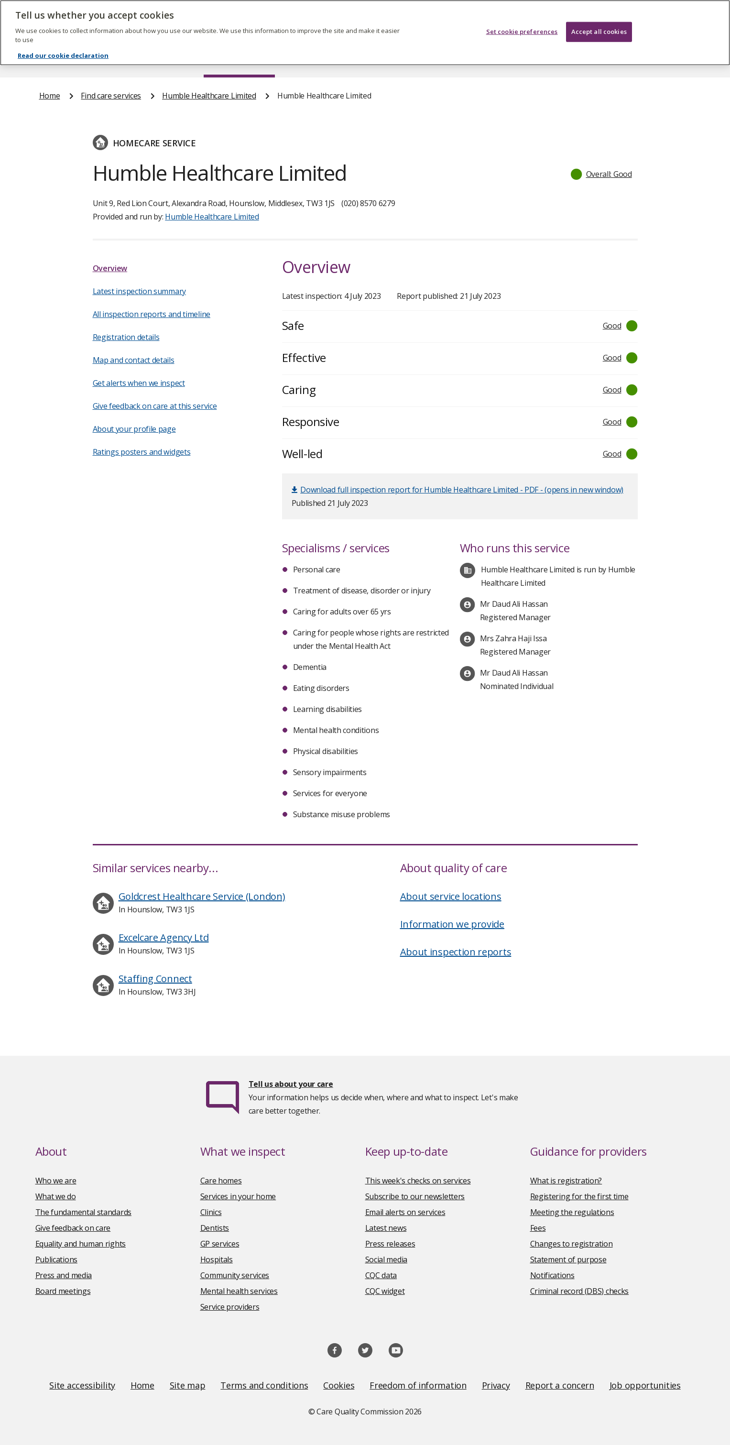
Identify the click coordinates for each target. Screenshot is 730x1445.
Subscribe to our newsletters (415, 1196)
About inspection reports (456, 951)
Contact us (671, 59)
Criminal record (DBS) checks (579, 1291)
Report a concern (559, 1385)
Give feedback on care (73, 1228)
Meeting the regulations (572, 1212)
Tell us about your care (291, 1084)
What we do (55, 1196)
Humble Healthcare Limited (209, 95)
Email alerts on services (405, 1212)
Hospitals (216, 1259)
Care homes (221, 1180)
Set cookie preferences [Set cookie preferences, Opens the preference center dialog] (522, 19)
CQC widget (385, 1291)
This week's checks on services (418, 1180)
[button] (602, 174)
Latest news (386, 1228)
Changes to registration (571, 1243)
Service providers (230, 1307)
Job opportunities (645, 1385)
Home (50, 59)
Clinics (211, 1212)
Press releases (390, 1243)
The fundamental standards (83, 1212)
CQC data (381, 1275)
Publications (427, 59)
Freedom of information (418, 1385)
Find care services (239, 59)
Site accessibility (82, 1385)
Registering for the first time (579, 1196)
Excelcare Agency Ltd (164, 937)
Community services (235, 1275)
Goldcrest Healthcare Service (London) (202, 896)
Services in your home (238, 1196)
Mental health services (239, 1291)
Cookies (338, 1385)
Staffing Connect (155, 978)
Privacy (496, 1385)
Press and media (63, 1275)
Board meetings (63, 1291)
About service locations (450, 896)
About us (134, 59)
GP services (220, 1243)
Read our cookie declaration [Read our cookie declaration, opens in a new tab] (63, 43)
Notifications (552, 1275)
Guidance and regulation (550, 59)
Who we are (55, 1180)
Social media (386, 1259)
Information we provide (452, 924)
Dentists (214, 1228)
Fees (538, 1228)
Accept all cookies (599, 19)
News (338, 59)
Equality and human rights (80, 1243)
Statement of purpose (568, 1259)
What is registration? (566, 1180)
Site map (188, 1385)
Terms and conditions (264, 1385)
